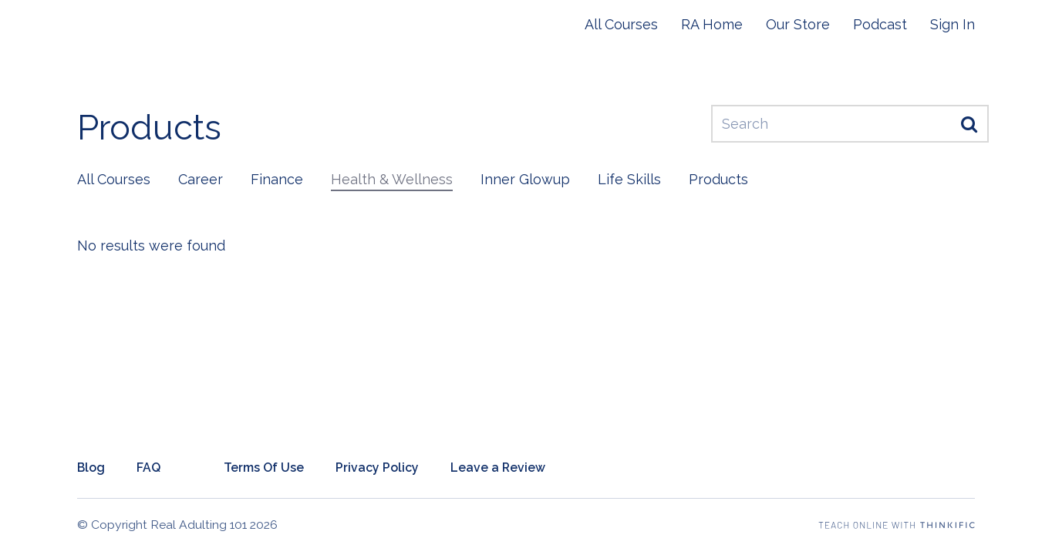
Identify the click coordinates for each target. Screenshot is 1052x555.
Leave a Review (497, 467)
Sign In (952, 24)
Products (718, 179)
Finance (277, 179)
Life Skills (629, 179)
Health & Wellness (392, 179)
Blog (91, 467)
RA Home (712, 24)
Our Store (798, 24)
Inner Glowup (525, 179)
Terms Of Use (264, 467)
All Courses (621, 24)
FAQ (148, 467)
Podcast (880, 24)
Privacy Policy (377, 467)
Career (200, 179)
